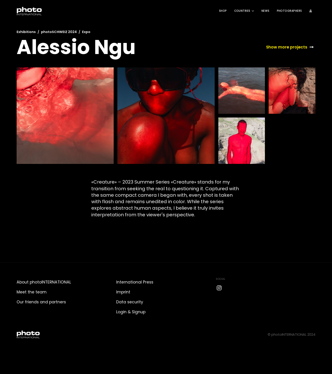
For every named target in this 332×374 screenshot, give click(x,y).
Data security (129, 302)
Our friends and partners (41, 302)
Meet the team (32, 292)
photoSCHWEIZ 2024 (59, 32)
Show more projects (286, 47)
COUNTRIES (242, 11)
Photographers (289, 11)
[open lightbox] (65, 115)
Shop (223, 11)
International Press (134, 282)
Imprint (123, 292)
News (265, 11)
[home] (29, 11)
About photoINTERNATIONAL (44, 282)
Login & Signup (130, 312)
